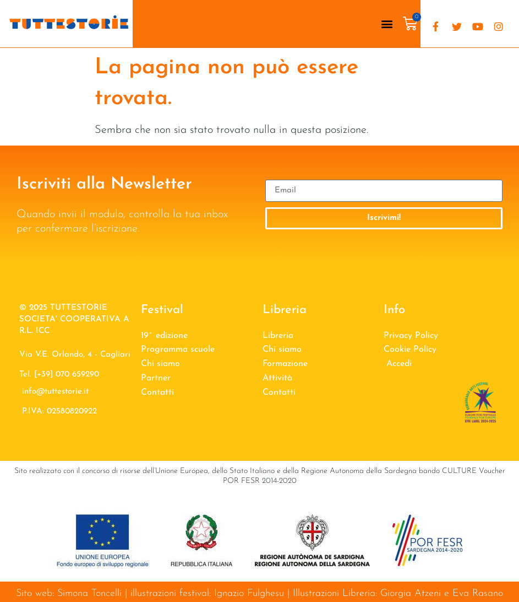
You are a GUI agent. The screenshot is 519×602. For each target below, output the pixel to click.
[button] (387, 24)
